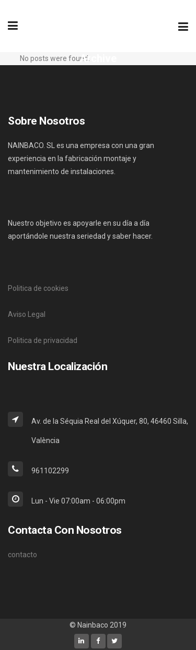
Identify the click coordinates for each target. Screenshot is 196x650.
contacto (22, 554)
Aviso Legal (26, 314)
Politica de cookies (38, 288)
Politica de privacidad (42, 340)
